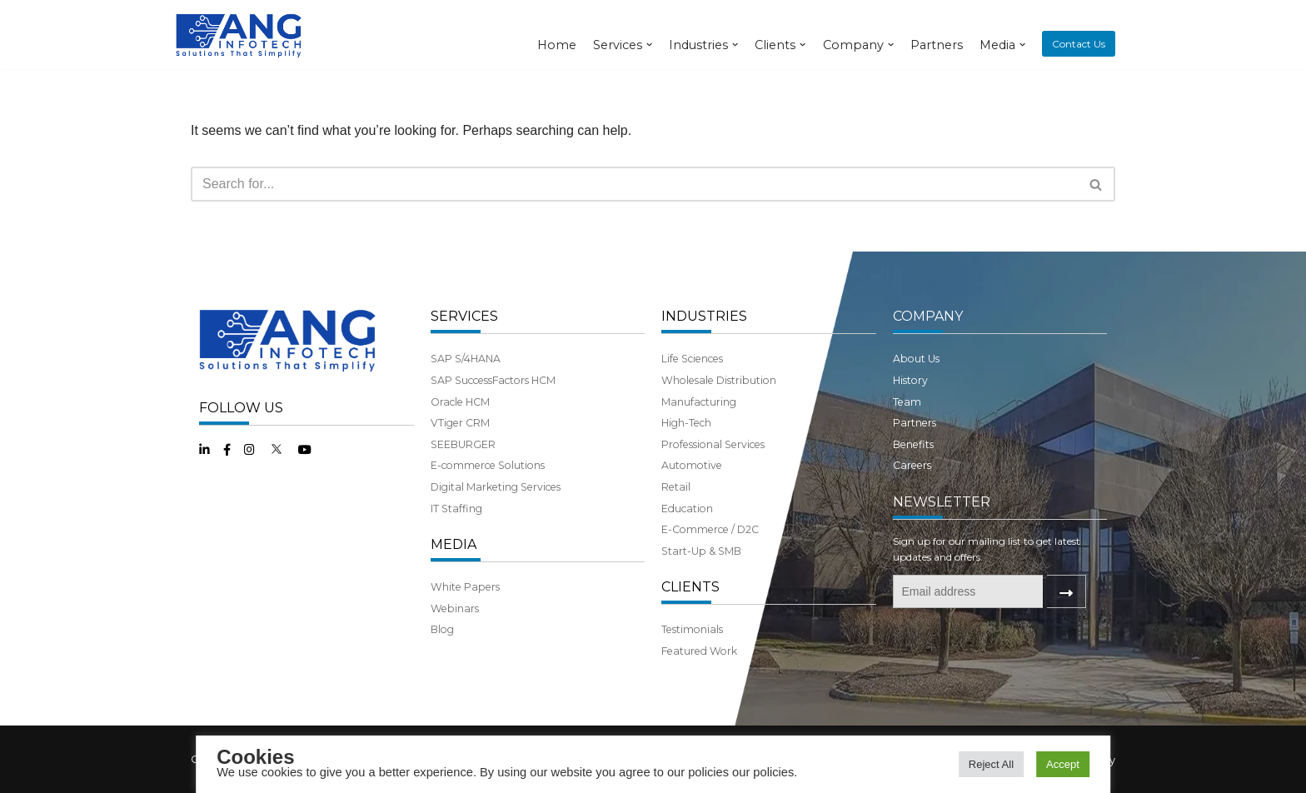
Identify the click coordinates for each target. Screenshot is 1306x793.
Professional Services (713, 444)
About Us (916, 358)
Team (907, 402)
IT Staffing (456, 508)
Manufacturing (698, 402)
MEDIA (453, 544)
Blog (442, 629)
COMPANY (928, 316)
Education (687, 508)
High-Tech (686, 422)
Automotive (691, 465)
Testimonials (692, 629)
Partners (936, 44)
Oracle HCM (460, 402)
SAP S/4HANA (466, 358)
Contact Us (1078, 43)
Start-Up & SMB (701, 551)
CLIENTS (690, 587)
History (910, 380)
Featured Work (699, 651)
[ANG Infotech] (241, 34)
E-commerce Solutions (488, 465)
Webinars (455, 608)
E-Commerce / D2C (710, 529)
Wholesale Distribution (718, 380)
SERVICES (464, 316)
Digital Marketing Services (496, 487)
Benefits (913, 444)
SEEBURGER (463, 444)
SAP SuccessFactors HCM (493, 380)
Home (556, 44)
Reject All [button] (991, 764)
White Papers (465, 587)
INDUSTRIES (704, 316)
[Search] (634, 184)
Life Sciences (692, 358)
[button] (1095, 184)
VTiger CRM (460, 422)
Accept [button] (1062, 764)
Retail (675, 487)
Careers (912, 465)
